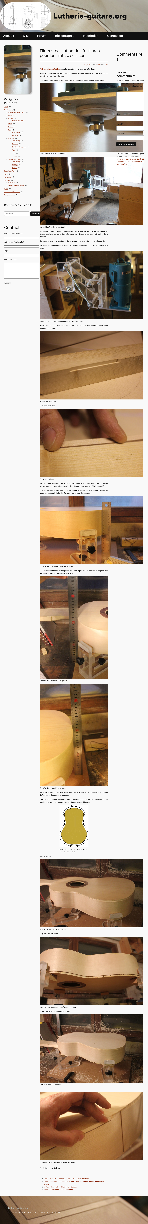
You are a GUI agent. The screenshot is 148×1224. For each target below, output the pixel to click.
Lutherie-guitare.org (90, 16)
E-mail (119, 124)
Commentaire (122, 90)
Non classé (8, 177)
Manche (11, 138)
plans (6, 189)
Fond (10, 130)
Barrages (15, 135)
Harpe (6, 174)
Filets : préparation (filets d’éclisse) (58, 1190)
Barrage (15, 165)
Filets (10, 124)
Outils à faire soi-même (16, 185)
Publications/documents (12, 192)
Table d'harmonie (14, 159)
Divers (6, 107)
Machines (11, 182)
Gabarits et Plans (10, 171)
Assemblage (16, 132)
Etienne (98, 65)
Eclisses (10, 118)
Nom (119, 114)
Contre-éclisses (17, 121)
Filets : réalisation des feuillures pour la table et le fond (66, 1179)
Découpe (15, 144)
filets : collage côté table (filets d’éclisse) (60, 1187)
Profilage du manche (19, 147)
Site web (120, 134)
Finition (10, 127)
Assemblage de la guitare (16, 112)
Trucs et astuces (9, 195)
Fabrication (8, 110)
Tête (13, 153)
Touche (14, 156)
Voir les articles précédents (50, 69)
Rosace (14, 168)
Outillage (7, 180)
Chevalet (11, 115)
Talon (14, 150)
